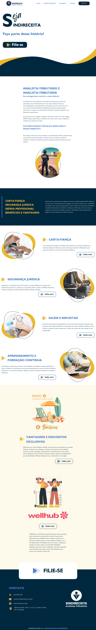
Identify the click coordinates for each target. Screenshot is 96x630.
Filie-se (84, 3)
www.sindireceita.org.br (21, 603)
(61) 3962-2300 (18, 595)
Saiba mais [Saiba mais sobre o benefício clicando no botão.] (85, 254)
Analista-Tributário (50, 3)
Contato (72, 3)
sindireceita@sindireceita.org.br (23, 599)
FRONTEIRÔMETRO (62, 628)
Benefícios (62, 3)
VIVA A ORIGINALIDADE (47, 628)
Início (38, 3)
